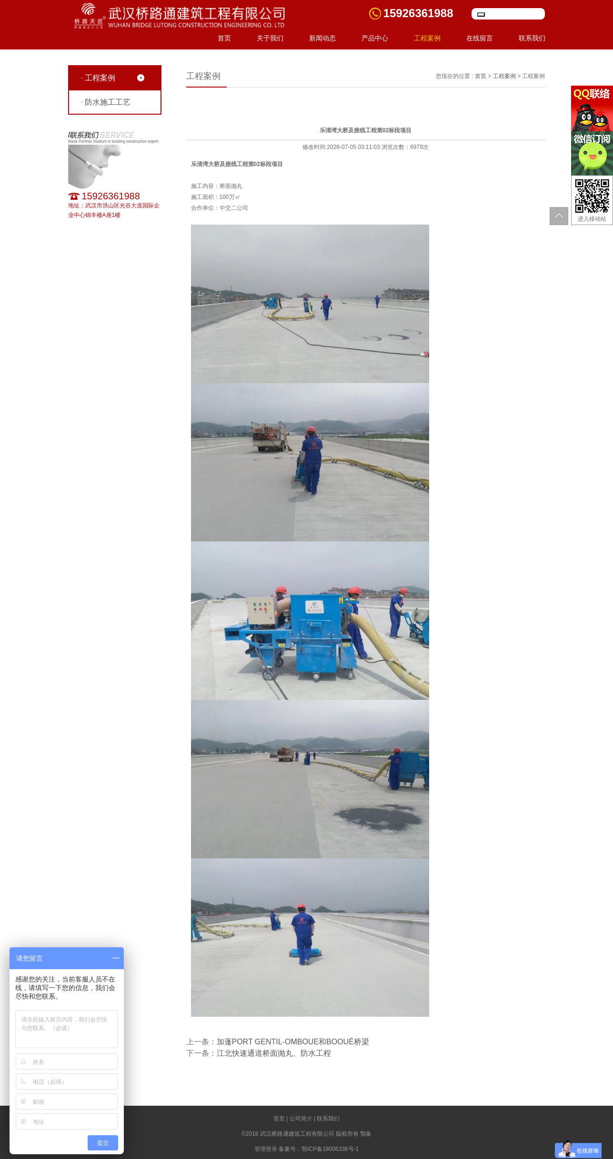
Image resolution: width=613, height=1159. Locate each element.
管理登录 (265, 1149)
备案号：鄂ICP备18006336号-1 (319, 1149)
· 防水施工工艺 (106, 102)
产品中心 (375, 38)
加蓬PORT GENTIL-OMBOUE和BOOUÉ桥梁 (293, 1042)
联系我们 (532, 38)
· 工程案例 (98, 78)
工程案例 (427, 38)
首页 (224, 38)
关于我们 (270, 38)
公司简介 (301, 1118)
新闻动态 (322, 38)
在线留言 (479, 38)
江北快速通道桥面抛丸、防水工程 (274, 1053)
